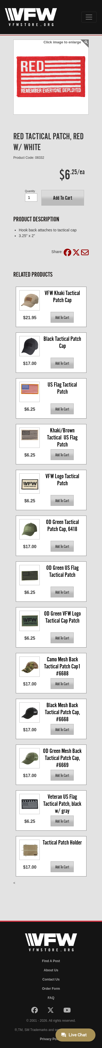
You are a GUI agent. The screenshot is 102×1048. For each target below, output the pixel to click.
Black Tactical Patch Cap (63, 342)
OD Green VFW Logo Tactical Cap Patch (63, 617)
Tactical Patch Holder (62, 842)
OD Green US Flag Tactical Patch (63, 571)
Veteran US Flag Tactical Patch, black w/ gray (62, 803)
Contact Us (51, 979)
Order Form (51, 989)
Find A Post (51, 961)
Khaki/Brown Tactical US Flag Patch (63, 437)
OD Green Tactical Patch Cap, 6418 (63, 525)
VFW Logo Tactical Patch (62, 480)
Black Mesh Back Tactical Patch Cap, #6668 (63, 712)
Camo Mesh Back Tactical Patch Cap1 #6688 (63, 666)
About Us (51, 970)
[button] (62, 198)
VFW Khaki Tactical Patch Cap (63, 296)
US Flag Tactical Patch (63, 388)
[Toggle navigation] (89, 17)
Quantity (30, 191)
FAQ (51, 998)
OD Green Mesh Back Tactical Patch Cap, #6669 (63, 758)
